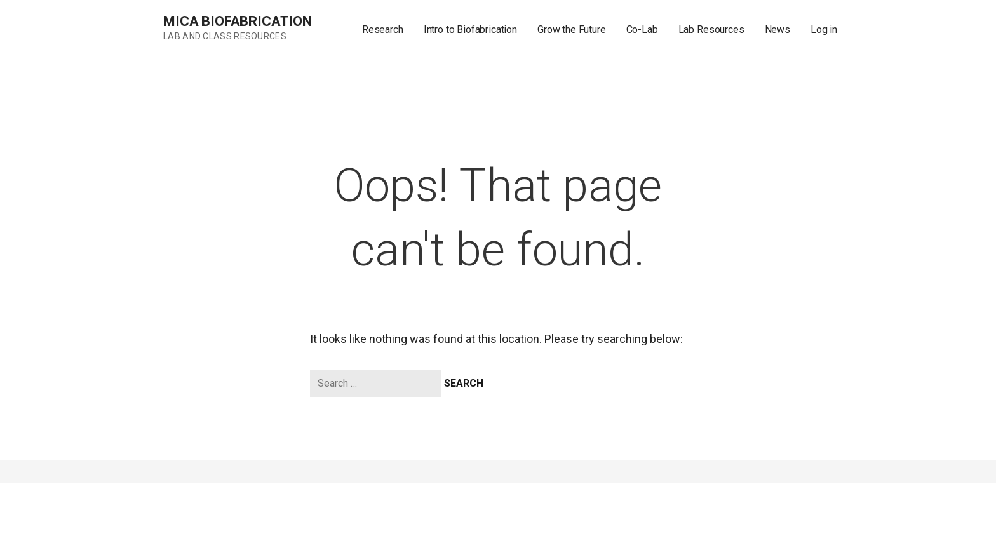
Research (382, 29)
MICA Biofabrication (237, 21)
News (777, 29)
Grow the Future (571, 29)
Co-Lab (642, 29)
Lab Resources (711, 29)
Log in (824, 29)
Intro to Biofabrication (470, 29)
